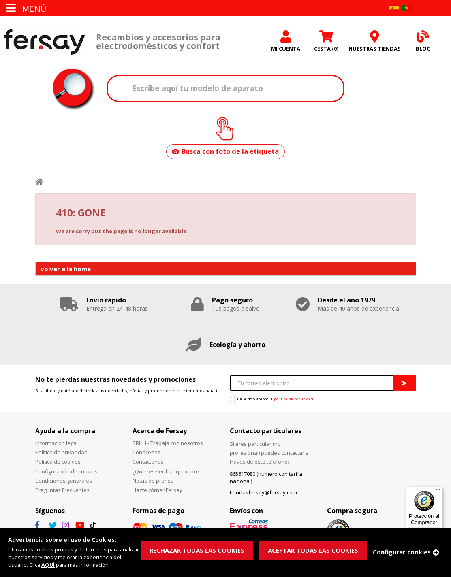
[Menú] (438, 491)
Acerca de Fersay (160, 430)
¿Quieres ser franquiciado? (166, 471)
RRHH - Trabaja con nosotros (168, 443)
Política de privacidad (61, 452)
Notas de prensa (153, 480)
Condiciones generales (63, 480)
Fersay (44, 41)
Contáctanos (148, 461)
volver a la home (66, 269)
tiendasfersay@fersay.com (263, 492)
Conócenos (146, 452)
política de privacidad (293, 399)
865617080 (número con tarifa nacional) (266, 477)
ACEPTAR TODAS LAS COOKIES (313, 550)
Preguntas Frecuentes (62, 490)
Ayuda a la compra (65, 430)
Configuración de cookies (66, 471)
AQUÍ (48, 564)
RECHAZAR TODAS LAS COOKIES (197, 550)
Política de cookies (58, 461)
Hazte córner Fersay (157, 490)
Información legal (56, 443)
